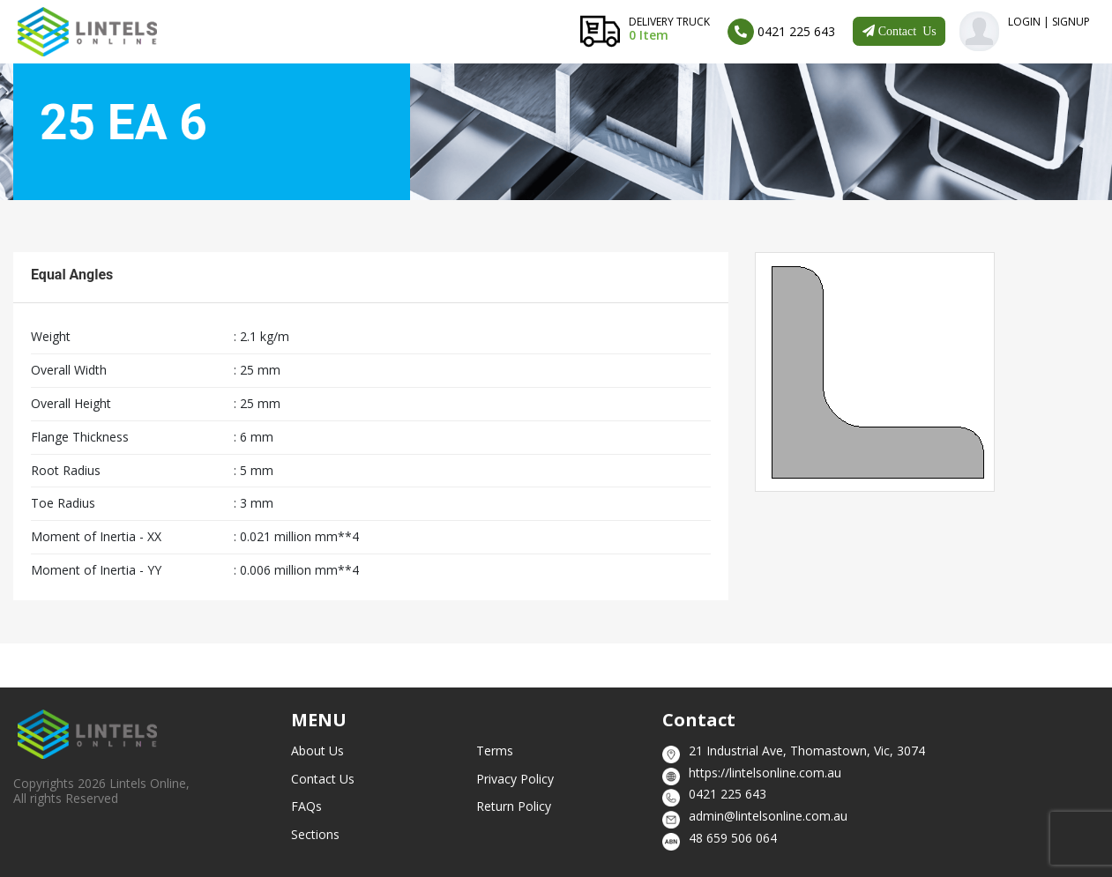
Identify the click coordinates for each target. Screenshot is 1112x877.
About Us (317, 750)
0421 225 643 (727, 793)
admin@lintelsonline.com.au (768, 815)
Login (1024, 21)
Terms (494, 750)
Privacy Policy (515, 778)
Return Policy (513, 806)
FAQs (306, 806)
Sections (315, 834)
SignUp (1071, 21)
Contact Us (322, 778)
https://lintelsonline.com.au (765, 772)
